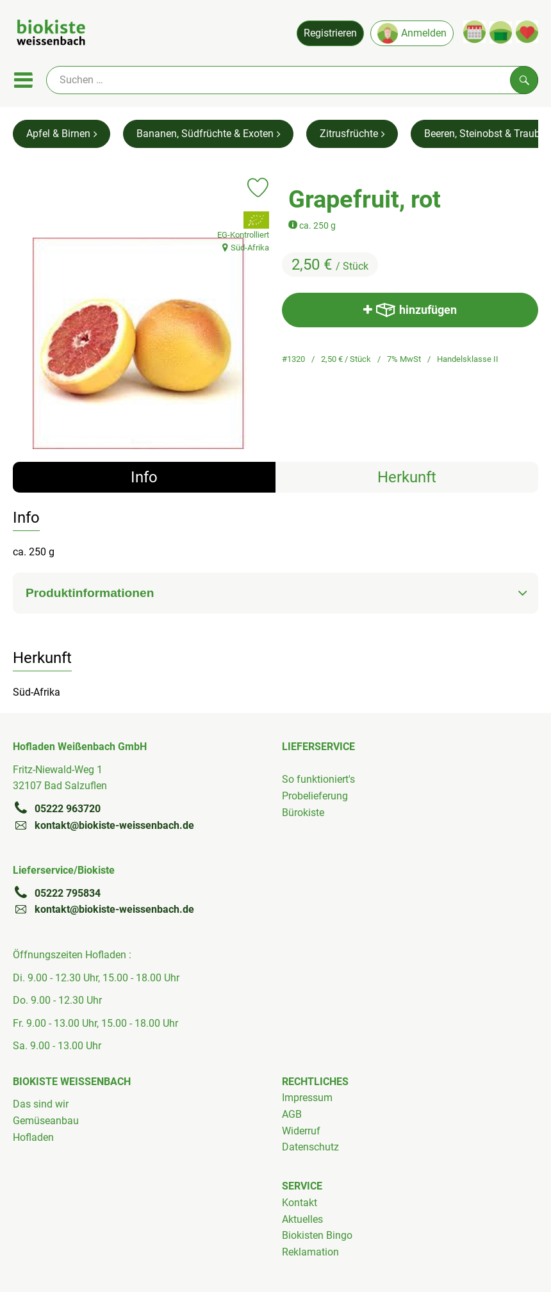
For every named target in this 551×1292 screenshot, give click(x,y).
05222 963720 (57, 808)
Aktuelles (302, 1219)
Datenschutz (310, 1147)
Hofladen (33, 1137)
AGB (292, 1114)
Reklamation (310, 1252)
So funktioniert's (318, 779)
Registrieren (330, 33)
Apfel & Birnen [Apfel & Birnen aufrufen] (61, 133)
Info (144, 477)
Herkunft (406, 477)
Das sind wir (41, 1104)
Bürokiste (303, 812)
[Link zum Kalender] (474, 31)
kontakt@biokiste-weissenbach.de (103, 825)
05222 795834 (57, 893)
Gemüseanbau (46, 1121)
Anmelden (412, 33)
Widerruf (301, 1131)
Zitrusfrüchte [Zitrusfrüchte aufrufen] (352, 133)
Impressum (307, 1098)
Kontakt (299, 1203)
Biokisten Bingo (317, 1235)
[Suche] (292, 80)
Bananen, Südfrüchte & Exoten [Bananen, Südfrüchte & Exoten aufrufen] (208, 133)
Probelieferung (315, 796)
